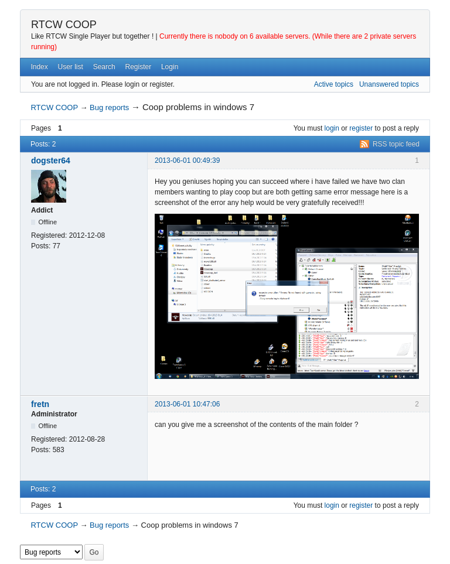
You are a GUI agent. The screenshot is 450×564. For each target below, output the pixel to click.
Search (104, 67)
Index (38, 67)
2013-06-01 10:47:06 (187, 404)
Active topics (333, 84)
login (332, 128)
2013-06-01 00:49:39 (187, 160)
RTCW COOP (64, 24)
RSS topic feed (396, 144)
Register (138, 67)
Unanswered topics (389, 84)
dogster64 (50, 160)
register (361, 128)
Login (169, 67)
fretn (40, 404)
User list (70, 67)
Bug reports (109, 107)
